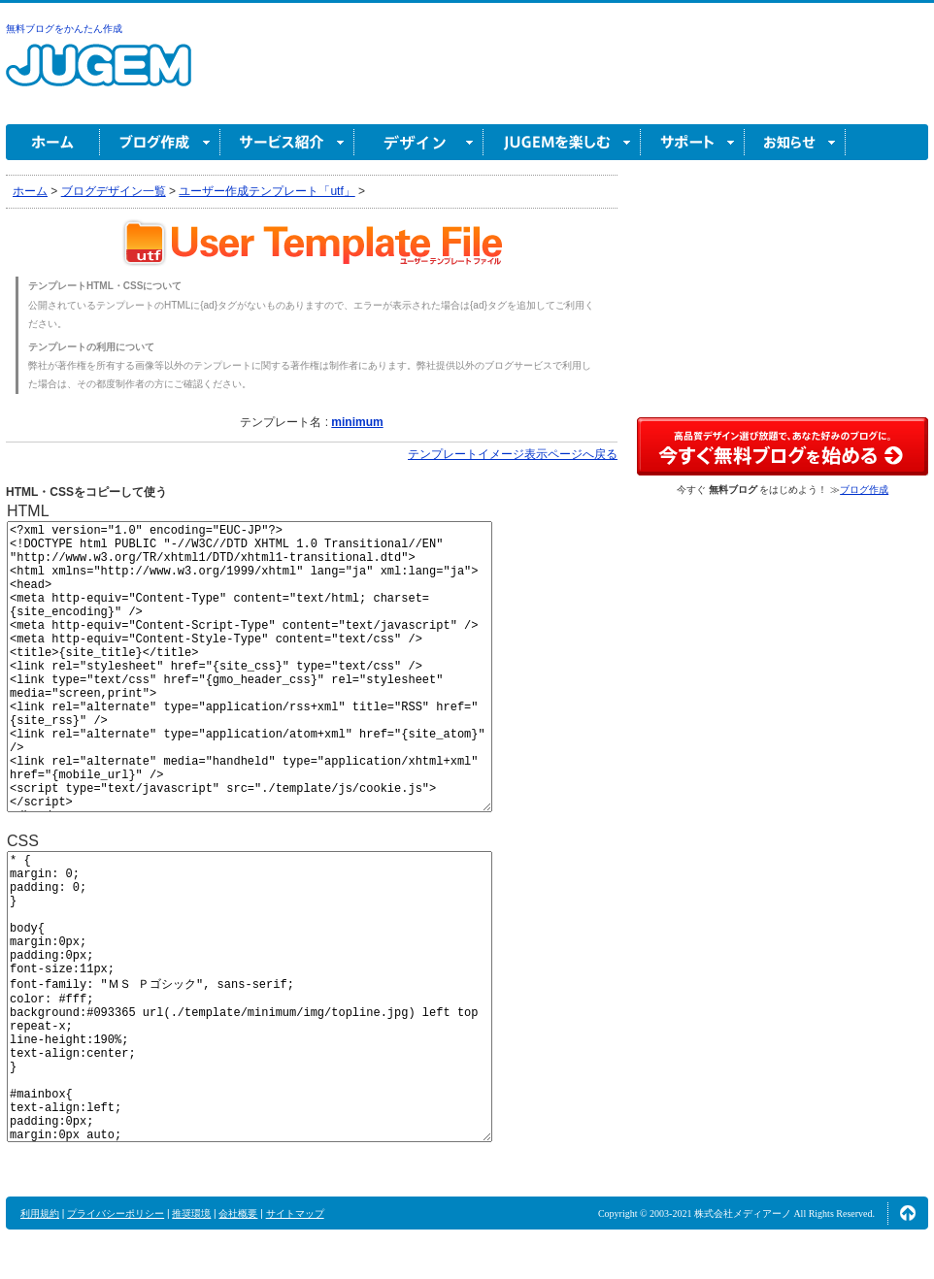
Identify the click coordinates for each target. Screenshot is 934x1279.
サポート (693, 142)
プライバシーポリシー (115, 1213)
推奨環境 (191, 1213)
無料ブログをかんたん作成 (64, 28)
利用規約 (39, 1213)
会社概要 (237, 1213)
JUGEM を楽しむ (562, 142)
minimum (357, 422)
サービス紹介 (287, 142)
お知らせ (795, 142)
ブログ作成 (160, 142)
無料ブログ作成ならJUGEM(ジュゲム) (98, 76)
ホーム (53, 142)
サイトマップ (295, 1213)
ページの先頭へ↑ (907, 1213)
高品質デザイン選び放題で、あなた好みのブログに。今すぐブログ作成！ (782, 446)
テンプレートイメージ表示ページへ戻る (512, 454)
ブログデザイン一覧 (113, 191)
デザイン (419, 142)
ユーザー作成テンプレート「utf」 (266, 191)
